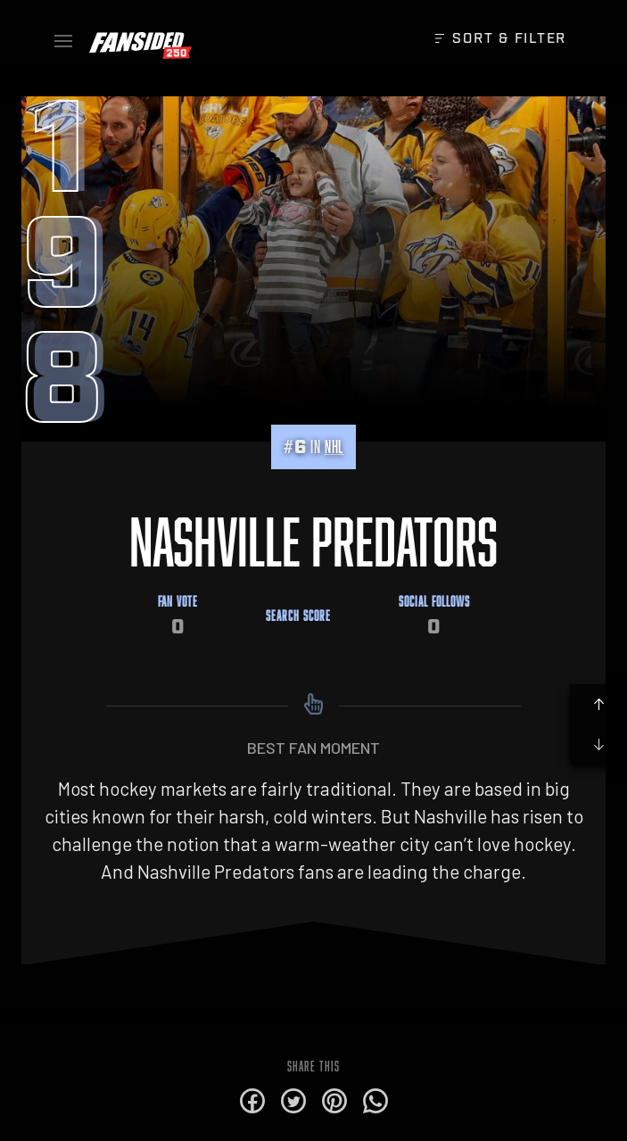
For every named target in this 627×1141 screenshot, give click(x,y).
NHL (334, 446)
